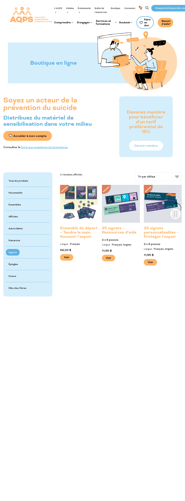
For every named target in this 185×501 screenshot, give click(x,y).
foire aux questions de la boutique (44, 147)
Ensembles (15, 204)
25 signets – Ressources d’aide (119, 230)
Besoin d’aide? (166, 22)
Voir (66, 257)
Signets (13, 252)
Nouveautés (15, 192)
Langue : (64, 243)
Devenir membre (146, 146)
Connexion (129, 8)
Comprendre (62, 22)
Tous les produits (18, 180)
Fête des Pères (17, 288)
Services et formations (103, 22)
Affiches (13, 216)
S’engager (83, 22)
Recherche (147, 8)
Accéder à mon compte (30, 136)
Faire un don (147, 22)
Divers (12, 276)
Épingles (13, 264)
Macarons (14, 240)
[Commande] (158, 176)
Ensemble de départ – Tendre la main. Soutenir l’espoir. (79, 232)
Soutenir (124, 22)
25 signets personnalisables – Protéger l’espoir (161, 232)
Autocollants (16, 228)
